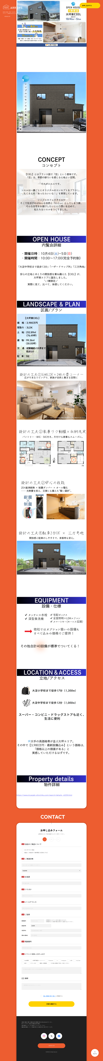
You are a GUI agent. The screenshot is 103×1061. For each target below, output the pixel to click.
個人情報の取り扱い (49, 996)
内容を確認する (51, 1004)
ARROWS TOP (7, 16)
